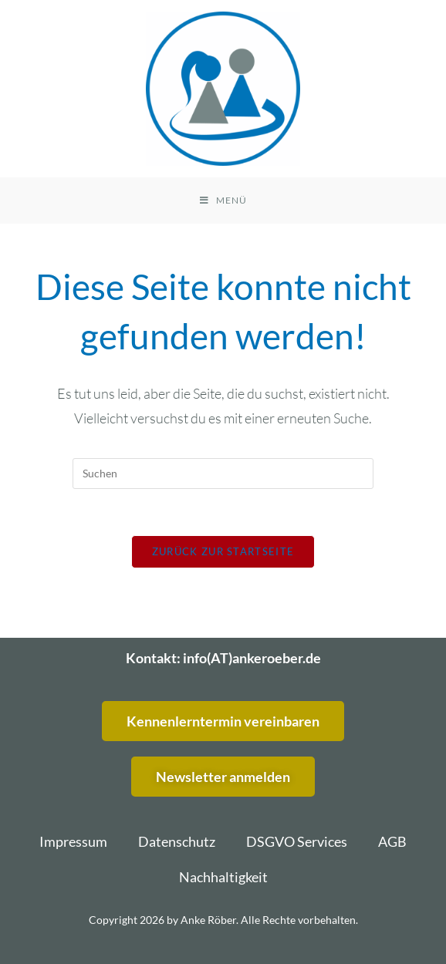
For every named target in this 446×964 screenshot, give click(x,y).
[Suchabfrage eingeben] (223, 473)
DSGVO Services (296, 841)
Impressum (73, 841)
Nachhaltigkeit (223, 876)
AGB (392, 841)
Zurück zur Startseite (223, 551)
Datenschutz (176, 841)
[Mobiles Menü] (223, 200)
